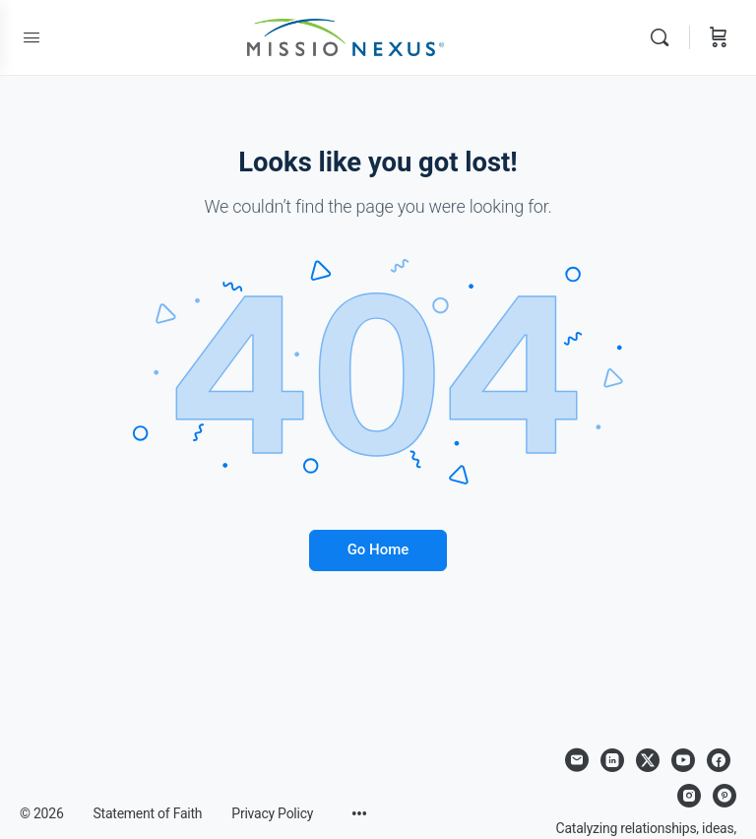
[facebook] (718, 760)
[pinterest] (724, 795)
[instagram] (689, 795)
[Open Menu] (31, 37)
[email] (577, 760)
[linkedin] (612, 760)
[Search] (664, 37)
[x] (648, 760)
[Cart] (718, 37)
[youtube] (683, 760)
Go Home (378, 549)
